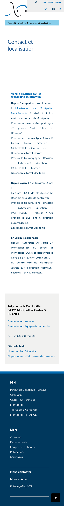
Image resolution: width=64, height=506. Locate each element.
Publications (17, 452)
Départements (18, 442)
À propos (15, 437)
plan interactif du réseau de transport (33, 356)
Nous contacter (20, 472)
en (61, 9)
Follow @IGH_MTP (21, 486)
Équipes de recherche (22, 447)
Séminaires (16, 456)
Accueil (11, 23)
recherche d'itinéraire (23, 351)
